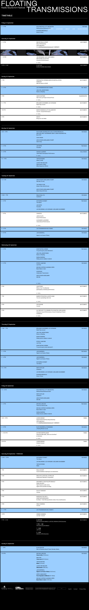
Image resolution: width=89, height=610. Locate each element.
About (67, 29)
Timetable (42, 29)
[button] (51, 63)
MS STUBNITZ (83, 42)
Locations (59, 29)
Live (73, 29)
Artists (50, 29)
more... (39, 63)
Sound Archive (82, 29)
